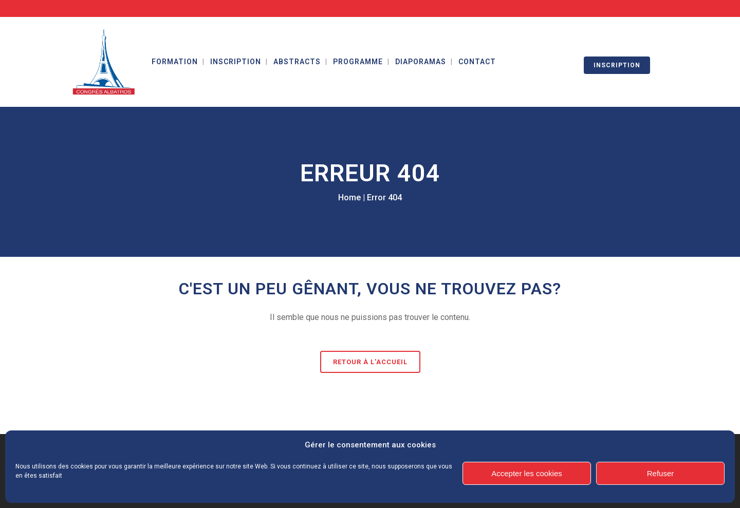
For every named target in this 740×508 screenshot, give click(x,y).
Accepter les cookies (526, 473)
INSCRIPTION (617, 65)
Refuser (660, 473)
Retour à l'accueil (370, 362)
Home (349, 197)
